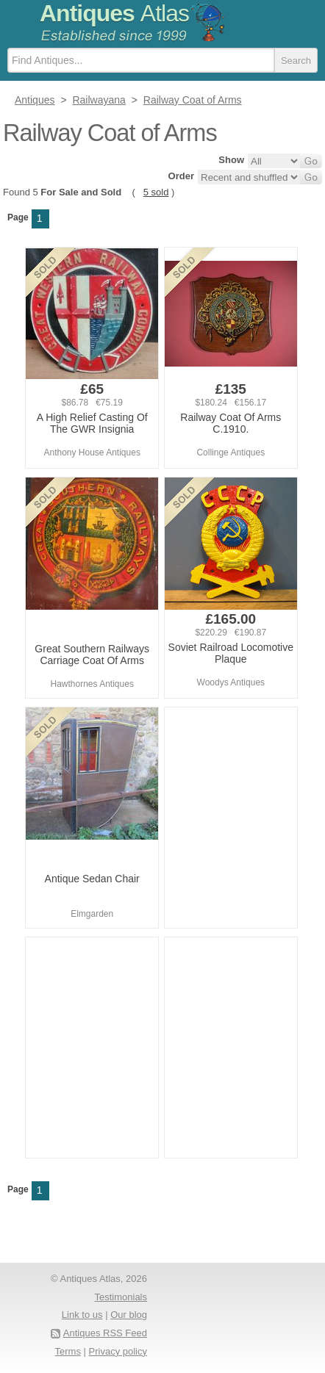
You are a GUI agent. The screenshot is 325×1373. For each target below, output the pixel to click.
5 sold (156, 192)
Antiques (114, 13)
